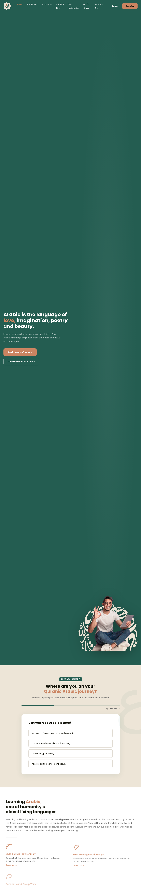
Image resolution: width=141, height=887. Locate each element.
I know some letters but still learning (51, 743)
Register (130, 6)
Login (115, 6)
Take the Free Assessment (21, 361)
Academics (32, 4)
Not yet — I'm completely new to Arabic (53, 733)
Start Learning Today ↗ (20, 352)
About (20, 4)
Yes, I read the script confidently (49, 763)
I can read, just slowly (43, 753)
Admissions (46, 4)
